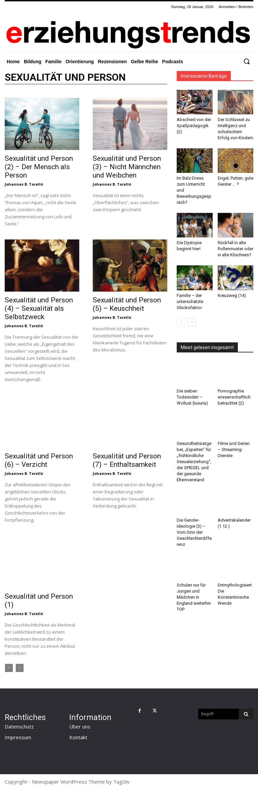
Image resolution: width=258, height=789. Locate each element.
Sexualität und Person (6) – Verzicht (39, 460)
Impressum (18, 737)
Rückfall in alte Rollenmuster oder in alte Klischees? (235, 248)
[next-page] (191, 322)
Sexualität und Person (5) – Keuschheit (127, 304)
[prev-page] (9, 668)
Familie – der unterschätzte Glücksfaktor (190, 301)
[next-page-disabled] (19, 668)
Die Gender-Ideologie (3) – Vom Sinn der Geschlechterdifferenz (194, 532)
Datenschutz (19, 726)
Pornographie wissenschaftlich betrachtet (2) (234, 397)
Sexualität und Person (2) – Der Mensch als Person (39, 166)
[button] (246, 61)
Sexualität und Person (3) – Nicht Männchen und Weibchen (127, 166)
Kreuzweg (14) (232, 295)
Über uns (79, 726)
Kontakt (78, 737)
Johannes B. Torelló (24, 184)
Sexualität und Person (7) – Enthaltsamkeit (127, 460)
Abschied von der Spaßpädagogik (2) (194, 125)
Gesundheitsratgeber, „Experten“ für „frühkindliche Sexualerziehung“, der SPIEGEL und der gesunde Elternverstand (194, 461)
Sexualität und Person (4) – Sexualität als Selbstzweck (39, 308)
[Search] (246, 714)
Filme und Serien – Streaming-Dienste (234, 449)
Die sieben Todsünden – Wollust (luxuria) (192, 397)
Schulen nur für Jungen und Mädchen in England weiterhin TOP (194, 597)
